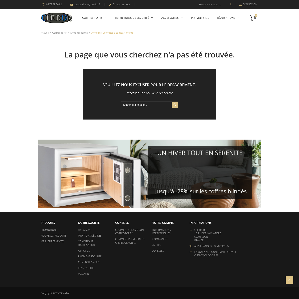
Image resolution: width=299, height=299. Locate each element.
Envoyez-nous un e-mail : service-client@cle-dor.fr (215, 253)
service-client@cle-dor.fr (85, 4)
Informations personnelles (161, 231)
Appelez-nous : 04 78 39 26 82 (211, 246)
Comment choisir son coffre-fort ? (129, 231)
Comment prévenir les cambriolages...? (129, 240)
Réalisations (226, 17)
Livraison (84, 230)
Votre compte (163, 223)
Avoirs (156, 245)
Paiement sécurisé (89, 256)
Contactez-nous (119, 4)
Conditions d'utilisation (86, 243)
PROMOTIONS (200, 18)
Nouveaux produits (53, 235)
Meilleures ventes (52, 241)
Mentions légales (89, 235)
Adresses (158, 250)
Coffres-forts (92, 17)
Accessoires (170, 17)
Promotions (49, 230)
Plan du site (86, 268)
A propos (84, 250)
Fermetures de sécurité (132, 17)
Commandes (160, 239)
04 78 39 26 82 (52, 4)
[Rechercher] (215, 4)
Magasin (83, 274)
